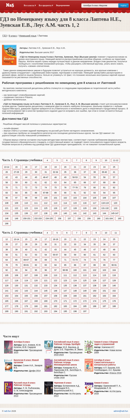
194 (55, 311)
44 (26, 177)
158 (79, 218)
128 (75, 208)
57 (114, 177)
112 (45, 203)
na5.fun (7, 411)
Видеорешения (62, 5)
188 (114, 306)
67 (94, 182)
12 (7, 239)
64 (65, 182)
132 (36, 285)
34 (85, 244)
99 (36, 198)
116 (84, 203)
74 (46, 187)
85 (26, 193)
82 (114, 187)
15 (16, 167)
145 (45, 291)
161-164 (109, 218)
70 (7, 187)
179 (26, 306)
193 (45, 311)
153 (6, 296)
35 (65, 172)
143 (94, 213)
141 (75, 213)
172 (75, 301)
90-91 (114, 265)
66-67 (26, 260)
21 (75, 167)
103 (75, 198)
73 (36, 187)
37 (85, 172)
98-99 (65, 270)
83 (7, 193)
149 (16, 218)
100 (45, 198)
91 (75, 193)
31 (46, 172)
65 (75, 182)
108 (6, 203)
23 (94, 167)
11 (116, 233)
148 (6, 218)
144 (104, 213)
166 (6, 223)
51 (16, 255)
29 (26, 172)
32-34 (55, 172)
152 (114, 291)
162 (94, 296)
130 (94, 208)
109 (16, 203)
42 (7, 177)
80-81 (26, 265)
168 (36, 301)
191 (26, 311)
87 (85, 265)
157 (69, 218)
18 (46, 167)
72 (26, 187)
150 (94, 291)
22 (85, 167)
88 (94, 265)
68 (104, 182)
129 (84, 208)
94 (104, 193)
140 (65, 213)
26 (7, 172)
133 (115, 208)
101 (55, 198)
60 (26, 182)
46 (85, 249)
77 (114, 260)
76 (65, 187)
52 (26, 255)
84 (16, 193)
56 (104, 177)
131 (26, 285)
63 (55, 182)
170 (55, 301)
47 (94, 249)
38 (94, 172)
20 (65, 167)
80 (94, 187)
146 (55, 291)
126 (55, 208)
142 (84, 213)
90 (65, 193)
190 (16, 311)
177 (6, 306)
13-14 (6, 167)
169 (45, 301)
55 (94, 177)
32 (65, 244)
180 (36, 306)
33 (75, 244)
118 (16, 280)
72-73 (75, 260)
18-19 (55, 239)
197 (84, 311)
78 (7, 265)
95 (114, 193)
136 (26, 213)
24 (104, 167)
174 (94, 301)
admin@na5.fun (121, 411)
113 (55, 203)
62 (46, 182)
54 (85, 177)
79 (85, 187)
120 (115, 203)
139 (55, 213)
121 (6, 208)
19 (55, 167)
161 (84, 296)
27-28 (16, 172)
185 (84, 306)
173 (84, 301)
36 (75, 172)
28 (26, 244)
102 (65, 198)
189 (6, 311)
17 (36, 167)
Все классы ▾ (30, 5)
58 (7, 182)
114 (65, 203)
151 (104, 291)
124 (36, 208)
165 (119, 218)
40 (26, 249)
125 (45, 208)
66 (85, 182)
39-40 (104, 172)
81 (104, 187)
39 (16, 249)
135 (16, 213)
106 (104, 198)
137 (36, 213)
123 (26, 208)
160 (98, 218)
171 (65, 301)
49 (65, 177)
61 (36, 182)
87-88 (45, 193)
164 (114, 296)
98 (26, 198)
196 (75, 311)
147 (65, 291)
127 (65, 208)
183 (65, 306)
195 (65, 311)
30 (36, 172)
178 (16, 306)
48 (55, 177)
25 (114, 167)
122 (16, 208)
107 (114, 198)
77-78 (75, 187)
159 (88, 218)
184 (75, 306)
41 (114, 172)
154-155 (49, 218)
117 (94, 203)
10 (106, 160)
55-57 (55, 255)
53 (36, 255)
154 (16, 296)
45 (36, 177)
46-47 (45, 177)
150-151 (27, 218)
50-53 (75, 177)
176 (114, 301)
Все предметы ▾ (46, 5)
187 (104, 306)
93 (94, 193)
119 (26, 280)
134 (6, 213)
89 (55, 193)
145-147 (114, 213)
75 (55, 187)
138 (45, 213)
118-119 (105, 203)
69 (114, 182)
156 (59, 218)
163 (104, 296)
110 (26, 203)
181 (45, 306)
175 (104, 301)
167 (26, 301)
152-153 (38, 218)
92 (85, 193)
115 (75, 203)
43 (16, 177)
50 (7, 255)
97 (16, 198)
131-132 (105, 208)
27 (16, 244)
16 (26, 167)
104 (84, 198)
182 (55, 306)
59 (16, 182)
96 (7, 198)
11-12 (115, 160)
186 (94, 306)
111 (36, 203)
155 (26, 296)
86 (36, 193)
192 (36, 311)
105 (94, 198)
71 (16, 187)
